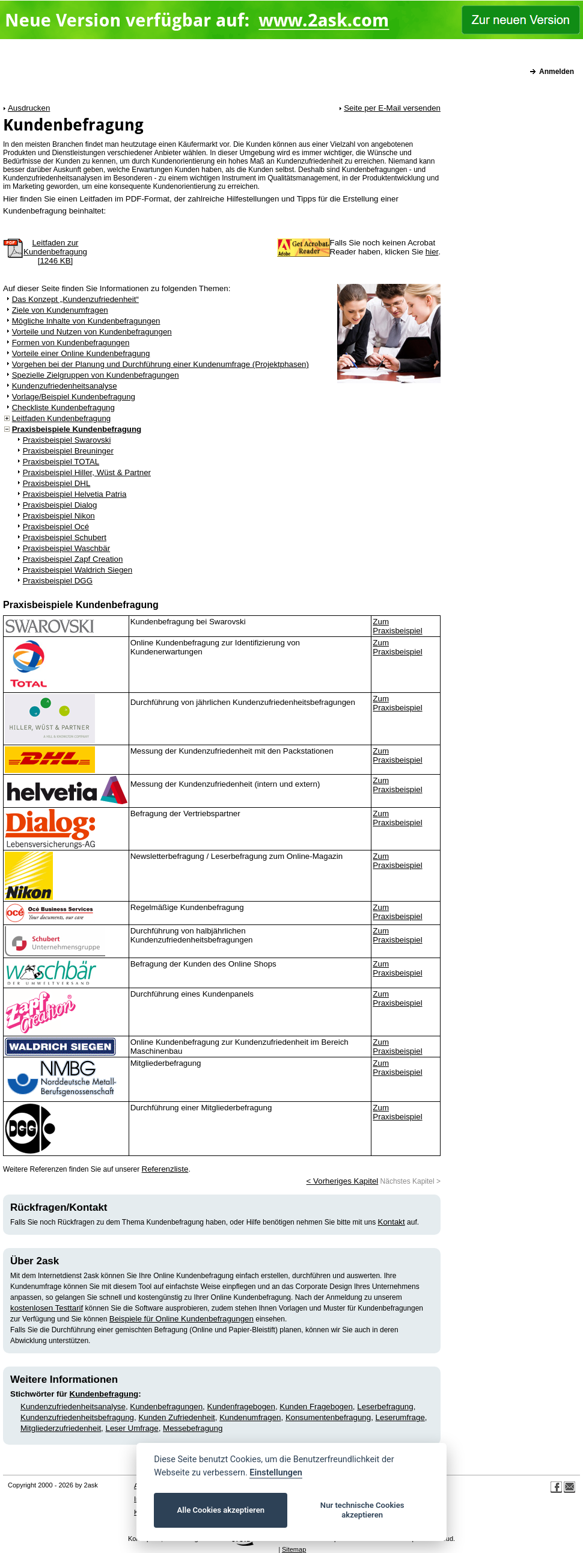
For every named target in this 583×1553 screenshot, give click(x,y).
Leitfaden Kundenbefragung (61, 418)
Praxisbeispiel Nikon (59, 515)
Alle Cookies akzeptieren (220, 1510)
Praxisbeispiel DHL (57, 483)
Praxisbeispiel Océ (56, 526)
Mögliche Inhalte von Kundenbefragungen (86, 320)
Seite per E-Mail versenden (392, 107)
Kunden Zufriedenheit (176, 1417)
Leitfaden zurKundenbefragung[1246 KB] (55, 251)
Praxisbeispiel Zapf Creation (73, 559)
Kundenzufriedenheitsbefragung (77, 1417)
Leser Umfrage (132, 1428)
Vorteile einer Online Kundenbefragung (81, 353)
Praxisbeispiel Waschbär (66, 548)
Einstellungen (275, 1473)
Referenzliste (165, 1168)
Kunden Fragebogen (316, 1406)
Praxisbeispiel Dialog (60, 504)
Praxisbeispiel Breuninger (68, 450)
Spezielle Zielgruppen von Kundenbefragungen (95, 375)
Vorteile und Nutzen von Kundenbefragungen (92, 331)
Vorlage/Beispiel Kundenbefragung (73, 396)
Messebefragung (192, 1428)
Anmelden (556, 71)
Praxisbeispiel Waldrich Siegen (77, 569)
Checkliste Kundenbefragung (63, 407)
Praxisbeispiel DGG (58, 580)
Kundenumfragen (250, 1417)
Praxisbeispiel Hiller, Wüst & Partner (87, 472)
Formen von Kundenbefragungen (71, 342)
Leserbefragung (385, 1406)
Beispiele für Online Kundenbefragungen (181, 1318)
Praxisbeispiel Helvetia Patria (75, 494)
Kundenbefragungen (166, 1406)
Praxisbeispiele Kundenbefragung (77, 429)
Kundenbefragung (104, 1393)
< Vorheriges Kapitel (343, 1181)
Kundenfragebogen (241, 1406)
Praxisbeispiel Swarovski (67, 439)
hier (432, 251)
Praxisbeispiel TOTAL (61, 461)
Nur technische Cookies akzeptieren (362, 1510)
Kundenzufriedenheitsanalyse (64, 385)
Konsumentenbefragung (328, 1417)
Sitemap (294, 1549)
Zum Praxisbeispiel (397, 626)
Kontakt (391, 1221)
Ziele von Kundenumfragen (60, 310)
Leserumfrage (400, 1417)
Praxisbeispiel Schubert (64, 537)
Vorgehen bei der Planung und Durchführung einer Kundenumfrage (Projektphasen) (160, 364)
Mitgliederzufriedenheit (60, 1428)
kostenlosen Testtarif (46, 1307)
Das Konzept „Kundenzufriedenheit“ (75, 299)
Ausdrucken (29, 107)
